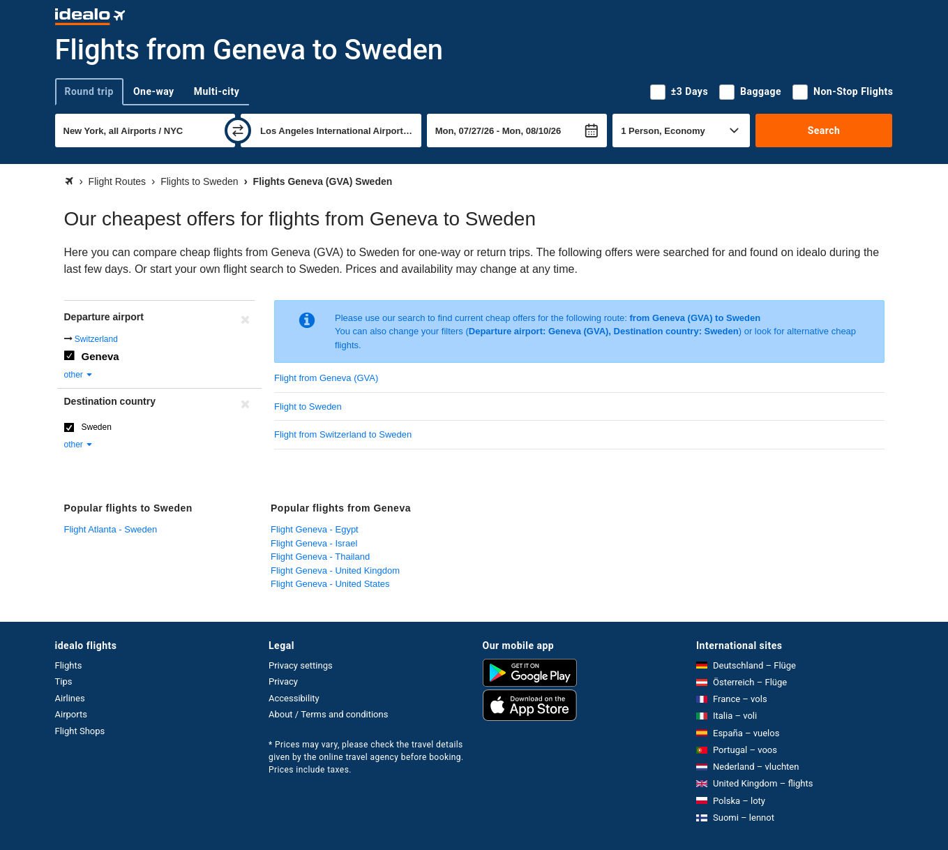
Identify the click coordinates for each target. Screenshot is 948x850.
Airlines (70, 698)
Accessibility (294, 698)
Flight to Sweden (308, 406)
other (79, 375)
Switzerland (96, 339)
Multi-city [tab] (217, 91)
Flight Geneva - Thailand (320, 556)
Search (824, 130)
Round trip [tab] (89, 91)
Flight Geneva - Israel (314, 543)
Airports (71, 714)
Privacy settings (301, 665)
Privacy (283, 681)
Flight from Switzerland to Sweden (343, 434)
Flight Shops (80, 731)
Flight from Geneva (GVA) (326, 378)
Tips (64, 681)
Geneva (100, 356)
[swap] (238, 130)
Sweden (97, 427)
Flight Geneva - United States (330, 584)
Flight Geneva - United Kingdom (335, 570)
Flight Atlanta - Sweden (111, 529)
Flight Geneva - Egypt (315, 529)
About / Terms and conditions (328, 714)
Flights (68, 665)
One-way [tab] (153, 91)
